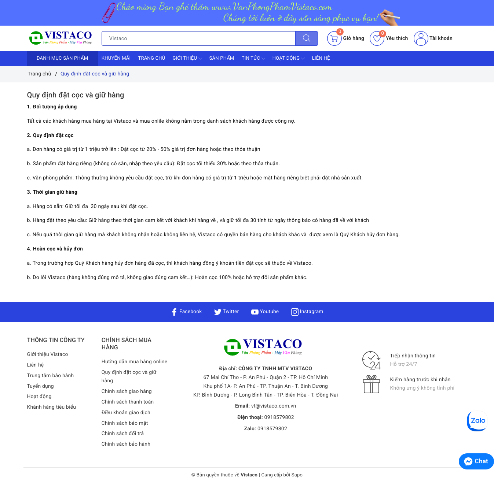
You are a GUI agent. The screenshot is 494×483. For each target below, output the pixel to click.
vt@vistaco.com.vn (273, 406)
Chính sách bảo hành (126, 444)
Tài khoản (433, 38)
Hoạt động (288, 58)
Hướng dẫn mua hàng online (135, 362)
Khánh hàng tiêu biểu (52, 407)
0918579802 (279, 417)
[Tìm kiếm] (306, 38)
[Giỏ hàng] (345, 38)
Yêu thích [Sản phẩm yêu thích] (389, 38)
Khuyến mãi (116, 58)
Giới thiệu (187, 58)
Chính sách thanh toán (128, 402)
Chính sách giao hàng (127, 392)
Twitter (226, 312)
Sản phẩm (221, 58)
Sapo (297, 475)
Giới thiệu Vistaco (48, 354)
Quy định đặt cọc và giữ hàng (75, 94)
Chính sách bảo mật (125, 423)
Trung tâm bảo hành (51, 376)
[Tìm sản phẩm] (199, 38)
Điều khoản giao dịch (126, 413)
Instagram (308, 312)
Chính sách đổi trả (123, 434)
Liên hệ (321, 58)
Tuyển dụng (40, 386)
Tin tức (253, 58)
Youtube (265, 312)
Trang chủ (151, 58)
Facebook (185, 312)
